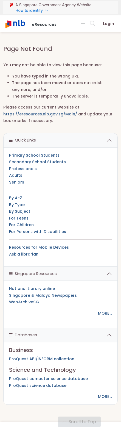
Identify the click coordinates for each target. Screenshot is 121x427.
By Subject (19, 211)
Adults (15, 175)
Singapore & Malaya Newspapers (43, 295)
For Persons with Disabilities (37, 231)
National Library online (32, 288)
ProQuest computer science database (48, 378)
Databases (23, 335)
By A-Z (15, 198)
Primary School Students (34, 155)
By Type (17, 204)
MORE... (105, 313)
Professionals (23, 168)
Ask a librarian (23, 254)
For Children (21, 225)
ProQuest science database (37, 385)
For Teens (19, 218)
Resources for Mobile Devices (39, 247)
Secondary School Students (37, 162)
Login (108, 23)
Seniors (16, 182)
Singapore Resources (33, 273)
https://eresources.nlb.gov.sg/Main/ (40, 114)
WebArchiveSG (24, 302)
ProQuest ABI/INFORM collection (41, 359)
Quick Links (22, 140)
